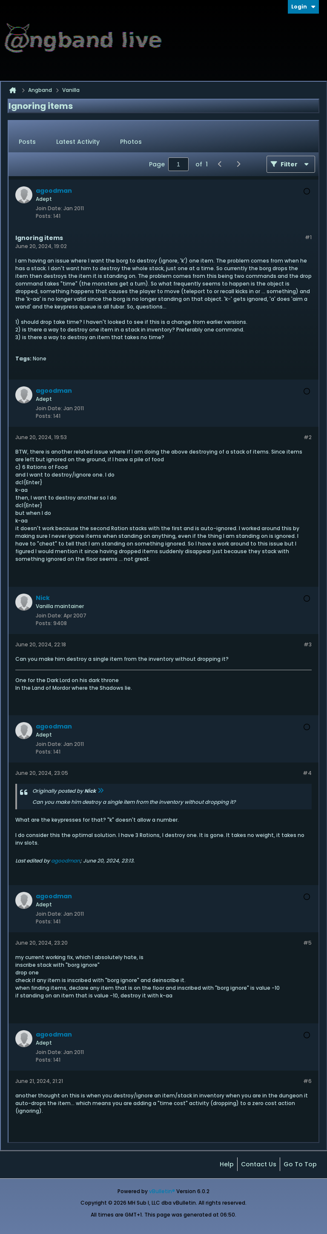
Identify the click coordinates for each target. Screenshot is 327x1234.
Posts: (44, 216)
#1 (308, 237)
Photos (131, 141)
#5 (307, 942)
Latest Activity (78, 141)
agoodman (65, 860)
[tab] (27, 142)
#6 (307, 1081)
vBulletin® (162, 1191)
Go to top (300, 1164)
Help (227, 1164)
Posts (27, 141)
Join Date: (49, 208)
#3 (308, 644)
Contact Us (258, 1164)
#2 (308, 437)
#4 (307, 773)
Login (303, 6)
